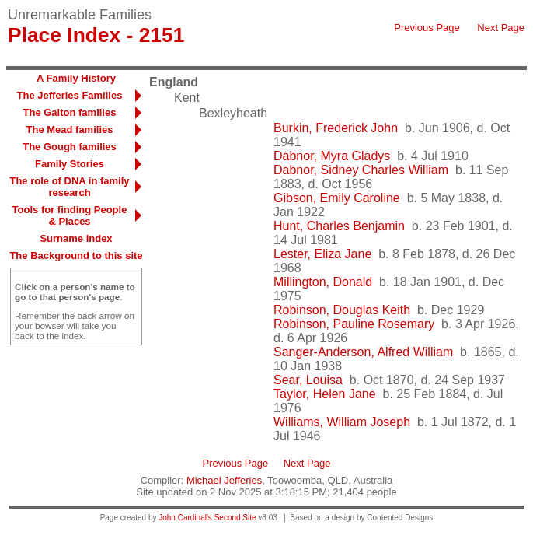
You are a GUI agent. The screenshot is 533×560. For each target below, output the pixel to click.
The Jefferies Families (70, 95)
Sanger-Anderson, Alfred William (363, 352)
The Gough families (70, 146)
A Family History (76, 78)
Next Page (500, 27)
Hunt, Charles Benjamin (339, 226)
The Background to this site (75, 255)
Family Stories (69, 164)
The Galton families (70, 112)
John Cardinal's (185, 517)
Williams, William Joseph (341, 422)
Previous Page (427, 27)
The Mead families (69, 129)
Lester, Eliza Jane (322, 254)
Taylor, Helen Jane (324, 394)
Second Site (235, 517)
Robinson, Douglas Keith (341, 310)
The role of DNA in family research (69, 186)
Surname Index (76, 238)
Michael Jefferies (224, 480)
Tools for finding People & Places (69, 215)
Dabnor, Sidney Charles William (360, 170)
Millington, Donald (322, 282)
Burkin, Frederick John (335, 128)
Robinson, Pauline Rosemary (353, 324)
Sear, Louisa (308, 380)
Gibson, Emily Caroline (336, 198)
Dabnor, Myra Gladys (331, 156)
